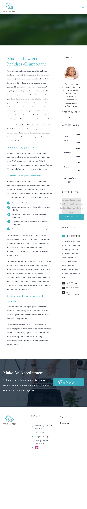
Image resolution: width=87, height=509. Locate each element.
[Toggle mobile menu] (83, 7)
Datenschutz (64, 423)
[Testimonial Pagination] (69, 117)
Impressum (64, 417)
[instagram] (36, 447)
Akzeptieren (71, 217)
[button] (71, 236)
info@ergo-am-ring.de (42, 436)
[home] (9, 417)
